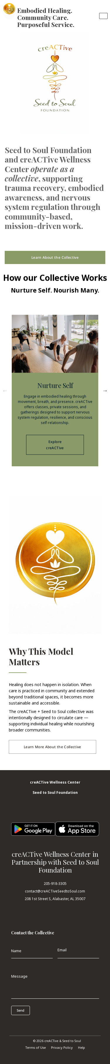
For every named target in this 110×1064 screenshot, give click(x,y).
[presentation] (37, 1024)
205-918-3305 (55, 883)
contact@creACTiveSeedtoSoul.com (55, 891)
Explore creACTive (55, 449)
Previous (5, 390)
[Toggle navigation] (103, 16)
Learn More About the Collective (52, 746)
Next (105, 390)
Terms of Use (35, 1047)
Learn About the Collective (55, 257)
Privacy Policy (62, 1047)
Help (81, 1047)
